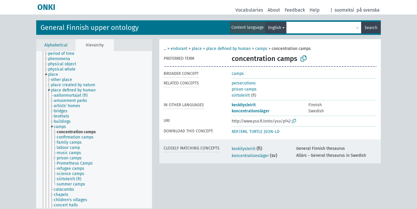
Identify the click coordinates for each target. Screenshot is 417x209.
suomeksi (344, 10)
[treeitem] (64, 53)
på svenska (368, 10)
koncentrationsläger (251, 111)
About (274, 10)
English (274, 27)
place (197, 48)
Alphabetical (55, 45)
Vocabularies (249, 10)
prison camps (244, 89)
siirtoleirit (241, 95)
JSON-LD (271, 131)
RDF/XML (240, 131)
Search (371, 27)
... (165, 48)
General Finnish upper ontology (90, 28)
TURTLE (255, 131)
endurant (179, 48)
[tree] (94, 129)
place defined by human (228, 48)
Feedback (295, 10)
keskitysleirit (244, 104)
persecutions (244, 83)
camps (261, 48)
